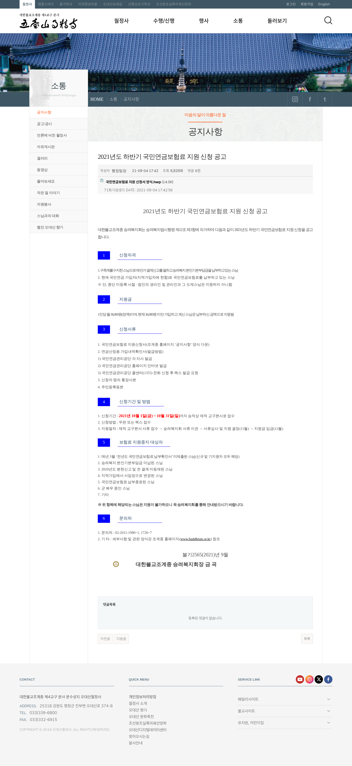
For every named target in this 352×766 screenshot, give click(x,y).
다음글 (121, 638)
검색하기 (328, 20)
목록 (307, 638)
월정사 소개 (138, 703)
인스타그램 (294, 99)
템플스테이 (46, 4)
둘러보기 (277, 20)
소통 (238, 20)
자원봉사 (44, 204)
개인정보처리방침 (142, 696)
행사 (204, 20)
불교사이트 (246, 711)
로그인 (291, 4)
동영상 (42, 170)
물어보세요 (46, 181)
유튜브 (300, 679)
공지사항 (44, 112)
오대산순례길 (112, 4)
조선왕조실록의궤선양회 (173, 4)
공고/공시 (44, 124)
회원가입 (307, 4)
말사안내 (136, 743)
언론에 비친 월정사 (52, 135)
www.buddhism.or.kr (195, 539)
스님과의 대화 (48, 216)
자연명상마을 (87, 4)
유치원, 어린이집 (251, 722)
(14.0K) (136, 181)
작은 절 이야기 (48, 193)
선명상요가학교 (139, 4)
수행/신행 (164, 20)
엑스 (319, 679)
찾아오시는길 (139, 736)
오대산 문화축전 (141, 716)
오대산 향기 (138, 710)
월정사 (27, 4)
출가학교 (66, 4)
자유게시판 (46, 147)
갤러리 (42, 158)
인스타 (309, 679)
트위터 (324, 99)
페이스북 (309, 99)
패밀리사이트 (248, 699)
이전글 (105, 638)
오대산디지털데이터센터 (147, 729)
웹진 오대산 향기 (50, 227)
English (324, 4)
